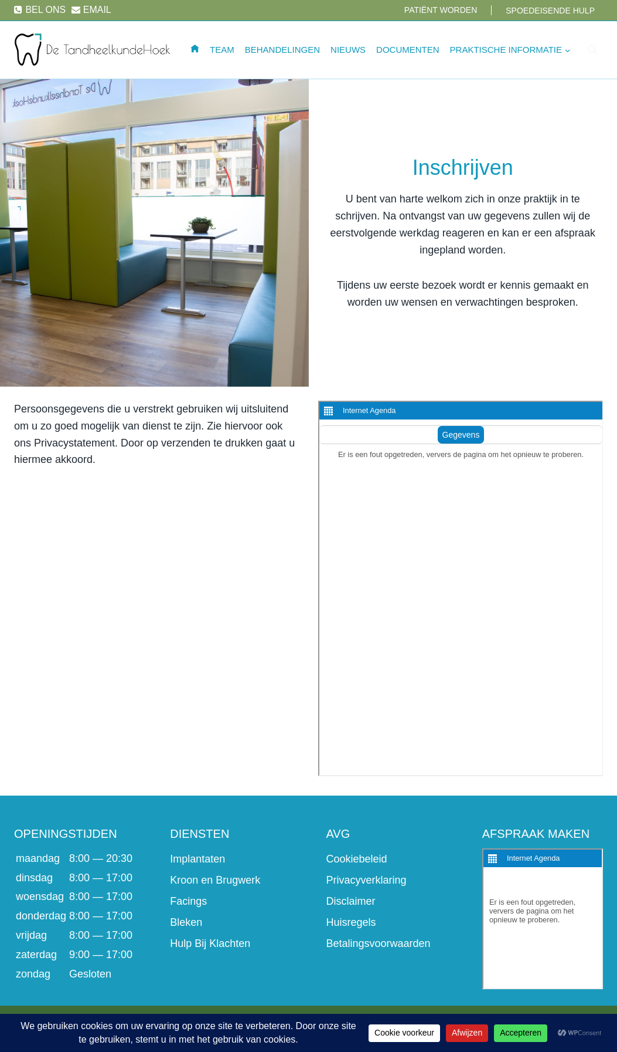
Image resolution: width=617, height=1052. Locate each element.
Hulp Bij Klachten (210, 943)
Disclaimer (351, 901)
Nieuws (348, 50)
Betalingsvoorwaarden (378, 943)
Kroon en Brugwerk (215, 880)
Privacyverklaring (366, 880)
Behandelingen (282, 50)
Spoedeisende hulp (550, 10)
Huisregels (351, 922)
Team (222, 50)
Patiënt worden (440, 10)
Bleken (186, 922)
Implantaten (197, 859)
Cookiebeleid (356, 859)
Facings (188, 901)
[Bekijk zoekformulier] (592, 49)
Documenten (407, 50)
